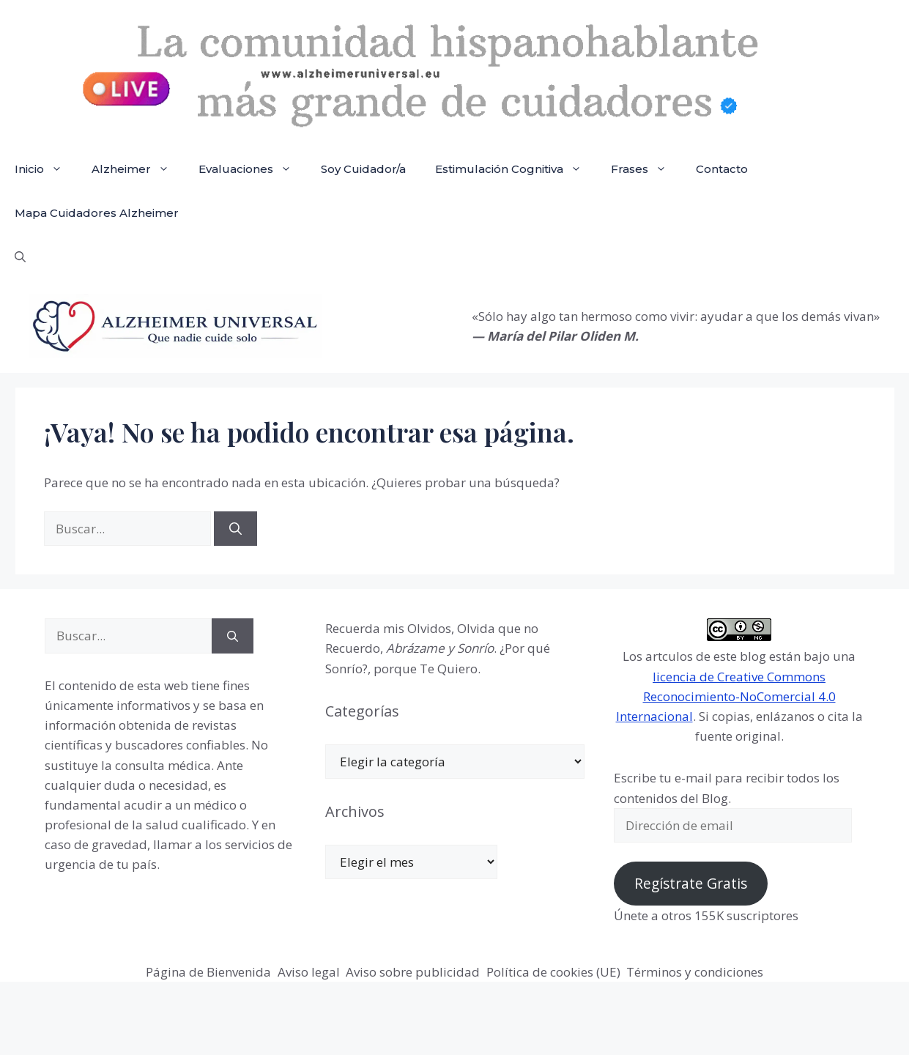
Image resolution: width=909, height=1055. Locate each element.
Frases (646, 169)
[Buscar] (235, 529)
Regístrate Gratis (690, 883)
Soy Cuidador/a (363, 169)
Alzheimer (138, 169)
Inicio (46, 169)
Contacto (722, 169)
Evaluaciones (252, 169)
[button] (20, 257)
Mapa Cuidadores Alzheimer (97, 213)
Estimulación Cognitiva (515, 169)
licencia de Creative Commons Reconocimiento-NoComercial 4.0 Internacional (726, 696)
